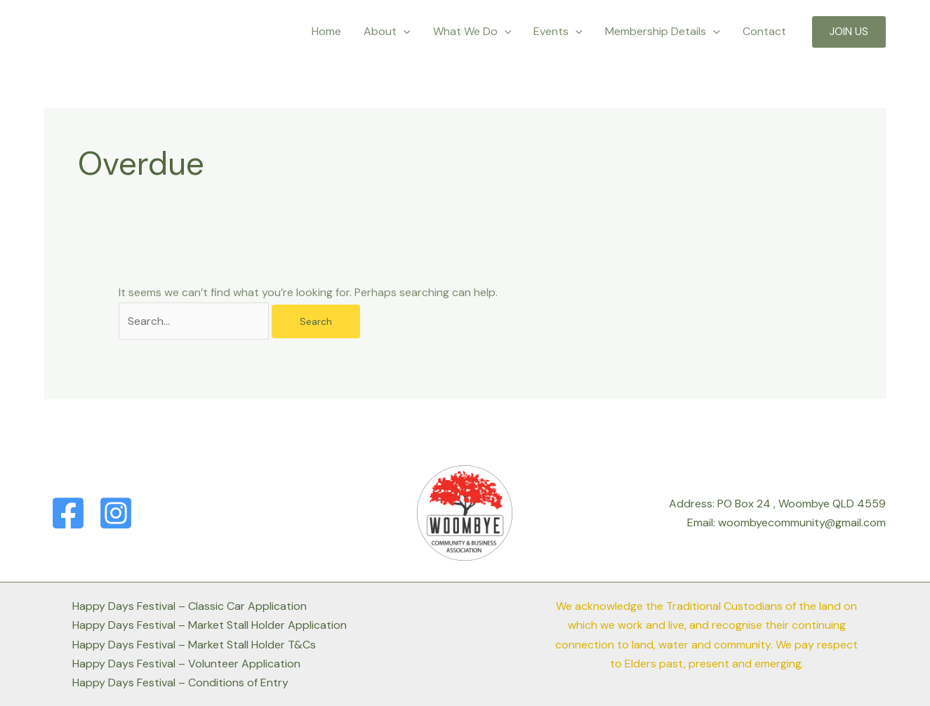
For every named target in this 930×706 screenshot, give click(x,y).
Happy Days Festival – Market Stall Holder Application (209, 625)
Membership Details (662, 31)
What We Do (472, 31)
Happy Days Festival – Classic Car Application (189, 606)
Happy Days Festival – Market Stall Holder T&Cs (194, 644)
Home (326, 31)
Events (558, 31)
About (387, 31)
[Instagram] (116, 513)
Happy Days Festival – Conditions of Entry (180, 682)
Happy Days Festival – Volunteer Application (186, 663)
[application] (404, 31)
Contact (764, 31)
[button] (848, 31)
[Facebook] (68, 513)
